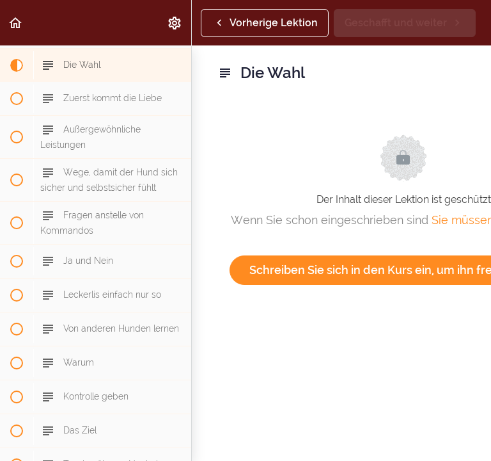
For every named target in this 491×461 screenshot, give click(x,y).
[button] (16, 22)
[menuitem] (175, 22)
